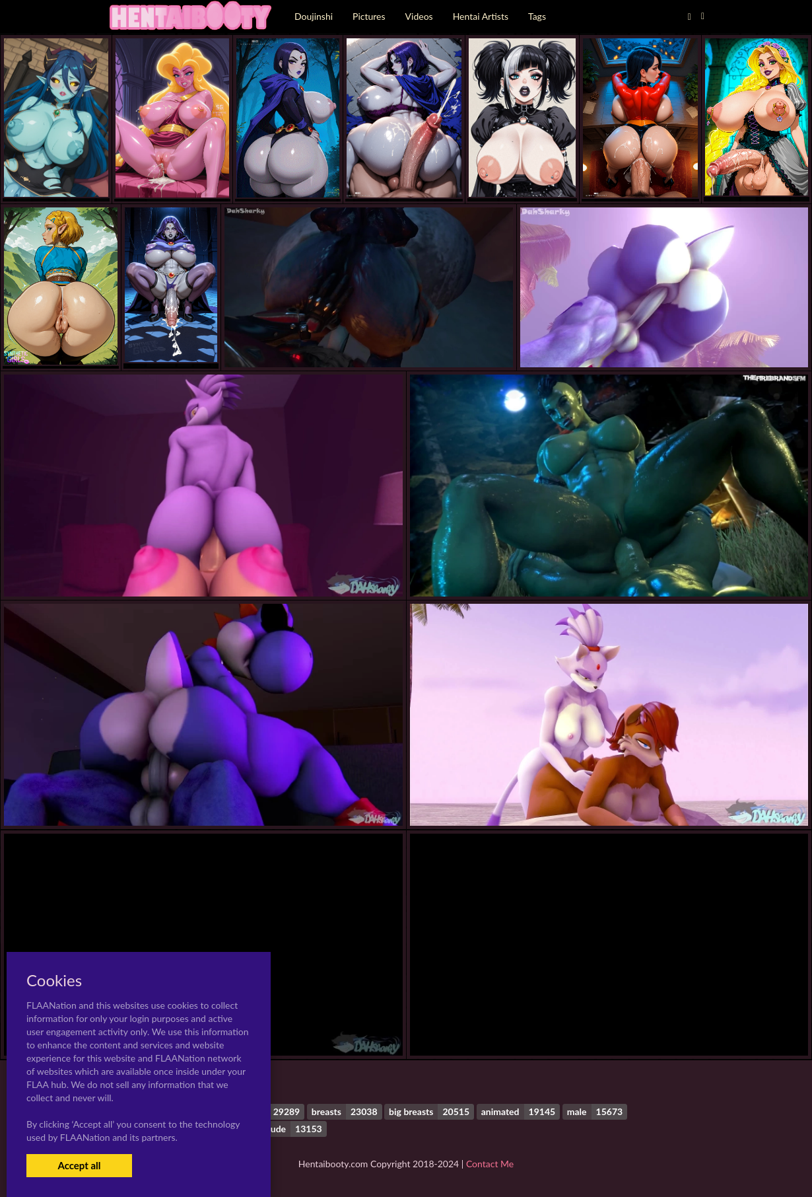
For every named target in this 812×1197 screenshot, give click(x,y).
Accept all (78, 1165)
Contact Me (490, 1163)
